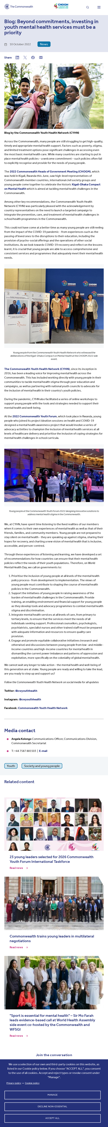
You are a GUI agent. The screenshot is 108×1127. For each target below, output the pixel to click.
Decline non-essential (52, 1106)
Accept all (52, 1118)
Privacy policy (13, 1083)
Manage (52, 1094)
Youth (11, 766)
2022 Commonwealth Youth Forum (34, 416)
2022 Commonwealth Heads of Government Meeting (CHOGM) (50, 171)
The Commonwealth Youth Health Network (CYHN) (37, 369)
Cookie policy (32, 1083)
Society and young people (42, 766)
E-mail (43, 751)
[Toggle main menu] (99, 7)
